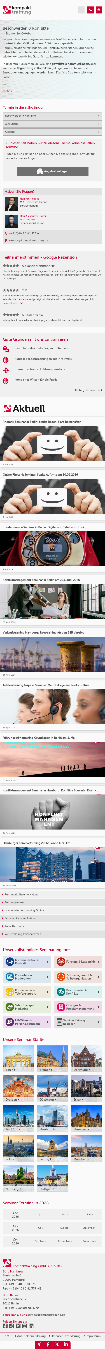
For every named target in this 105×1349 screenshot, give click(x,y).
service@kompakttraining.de (46, 1314)
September (90, 1227)
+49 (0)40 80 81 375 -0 (23, 1284)
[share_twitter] (57, 1345)
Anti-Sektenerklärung (30, 1336)
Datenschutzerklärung (65, 1336)
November (65, 1241)
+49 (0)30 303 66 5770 (23, 1307)
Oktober (40, 1241)
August (64, 1227)
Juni (90, 1214)
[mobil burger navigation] (81, 9)
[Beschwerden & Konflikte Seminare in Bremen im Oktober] (90, 9)
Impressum (92, 1336)
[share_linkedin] (66, 1345)
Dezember (89, 1241)
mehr (8, 91)
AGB (8, 1336)
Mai (65, 1214)
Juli (40, 1227)
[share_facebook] (48, 1345)
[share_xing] (39, 1345)
